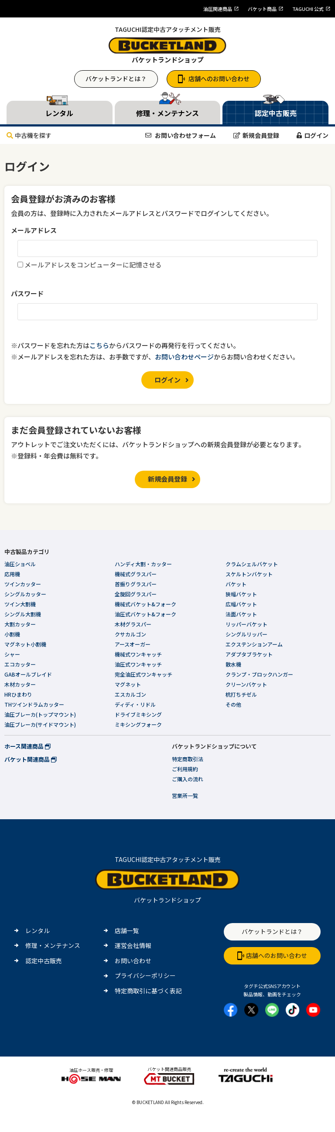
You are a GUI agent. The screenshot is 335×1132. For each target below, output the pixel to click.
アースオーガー (132, 644)
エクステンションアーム (254, 644)
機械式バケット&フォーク (145, 604)
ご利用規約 (185, 769)
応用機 (12, 574)
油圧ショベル (20, 564)
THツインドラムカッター (34, 704)
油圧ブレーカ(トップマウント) (40, 714)
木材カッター (20, 684)
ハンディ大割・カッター (143, 564)
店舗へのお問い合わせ (214, 78)
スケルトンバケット (249, 574)
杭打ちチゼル (241, 694)
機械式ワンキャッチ (138, 654)
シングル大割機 (22, 614)
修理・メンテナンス (52, 945)
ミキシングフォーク (138, 724)
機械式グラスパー (136, 574)
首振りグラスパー (136, 584)
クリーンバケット (246, 684)
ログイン (312, 135)
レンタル (37, 930)
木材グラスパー (133, 624)
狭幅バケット (241, 594)
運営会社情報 (133, 945)
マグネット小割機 (25, 644)
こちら (99, 345)
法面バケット (241, 614)
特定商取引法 (187, 759)
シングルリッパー (246, 634)
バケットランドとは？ (116, 78)
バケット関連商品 (30, 759)
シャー (12, 654)
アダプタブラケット (249, 654)
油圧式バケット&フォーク (145, 614)
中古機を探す (29, 135)
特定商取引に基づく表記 (148, 990)
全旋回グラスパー (136, 594)
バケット (236, 584)
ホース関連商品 (27, 746)
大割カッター (20, 624)
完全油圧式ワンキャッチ (143, 674)
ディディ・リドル (135, 704)
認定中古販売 (43, 960)
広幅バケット (241, 604)
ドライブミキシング (138, 714)
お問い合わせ (133, 960)
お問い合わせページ (184, 356)
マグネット (128, 684)
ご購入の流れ (187, 779)
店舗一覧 (127, 930)
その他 (233, 704)
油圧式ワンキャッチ (138, 664)
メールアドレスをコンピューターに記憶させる (93, 264)
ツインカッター (22, 584)
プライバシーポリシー (145, 975)
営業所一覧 (185, 795)
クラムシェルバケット (252, 564)
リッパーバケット (246, 624)
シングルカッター (25, 594)
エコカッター (20, 664)
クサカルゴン (130, 634)
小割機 (12, 634)
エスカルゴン (130, 694)
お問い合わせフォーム (180, 135)
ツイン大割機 (20, 604)
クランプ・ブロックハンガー (259, 674)
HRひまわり (18, 694)
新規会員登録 (256, 135)
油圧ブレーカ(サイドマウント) (40, 724)
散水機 (233, 664)
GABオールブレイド (28, 674)
